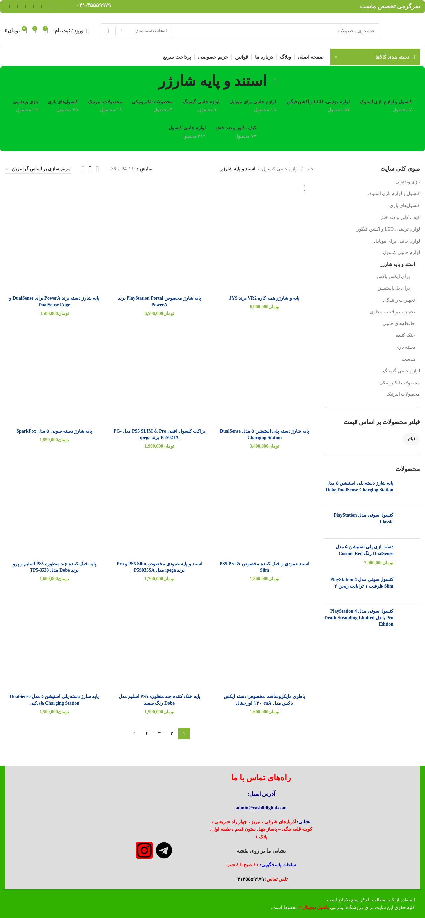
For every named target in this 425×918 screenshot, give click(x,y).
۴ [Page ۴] (147, 733)
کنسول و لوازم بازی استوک (394, 193)
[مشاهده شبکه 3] (90, 169)
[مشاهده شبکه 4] (82, 169)
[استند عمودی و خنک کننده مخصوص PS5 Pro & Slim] (264, 508)
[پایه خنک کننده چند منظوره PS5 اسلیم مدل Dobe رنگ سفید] (159, 641)
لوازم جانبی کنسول (401, 252)
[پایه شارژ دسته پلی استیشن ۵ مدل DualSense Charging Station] (264, 375)
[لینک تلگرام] (9, 6)
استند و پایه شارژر (397, 264)
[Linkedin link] (25, 6)
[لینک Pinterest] (33, 6)
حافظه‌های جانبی (399, 323)
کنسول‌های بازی (405, 205)
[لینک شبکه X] (41, 6)
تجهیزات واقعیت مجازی (392, 311)
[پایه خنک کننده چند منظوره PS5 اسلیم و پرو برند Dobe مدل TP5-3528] (54, 508)
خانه (309, 168)
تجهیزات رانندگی (399, 300)
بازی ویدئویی (407, 181)
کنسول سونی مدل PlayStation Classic (363, 518)
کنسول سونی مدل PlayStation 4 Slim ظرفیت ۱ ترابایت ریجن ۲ (361, 583)
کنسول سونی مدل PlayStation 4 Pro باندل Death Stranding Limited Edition (358, 618)
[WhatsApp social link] (17, 6)
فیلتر (411, 439)
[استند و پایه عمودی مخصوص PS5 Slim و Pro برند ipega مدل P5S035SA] (159, 508)
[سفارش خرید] (38, 169)
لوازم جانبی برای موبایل (397, 241)
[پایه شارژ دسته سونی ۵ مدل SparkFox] (54, 375)
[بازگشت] (275, 81)
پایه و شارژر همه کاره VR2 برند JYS (264, 298)
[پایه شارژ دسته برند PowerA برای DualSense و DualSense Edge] (54, 242)
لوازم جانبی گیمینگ (401, 370)
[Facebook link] (49, 6)
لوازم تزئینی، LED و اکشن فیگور (388, 229)
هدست (408, 359)
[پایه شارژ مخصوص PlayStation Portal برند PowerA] (159, 242)
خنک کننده (405, 335)
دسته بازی (405, 347)
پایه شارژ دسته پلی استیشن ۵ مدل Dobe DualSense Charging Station (359, 486)
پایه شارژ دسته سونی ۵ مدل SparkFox (54, 431)
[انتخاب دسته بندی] (143, 31)
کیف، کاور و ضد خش (399, 217)
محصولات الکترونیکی (399, 382)
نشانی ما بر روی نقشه (261, 851)
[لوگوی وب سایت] (403, 30)
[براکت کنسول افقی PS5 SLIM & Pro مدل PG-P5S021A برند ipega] (159, 375)
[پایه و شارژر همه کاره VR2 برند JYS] (264, 242)
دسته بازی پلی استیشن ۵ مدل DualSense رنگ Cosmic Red (365, 550)
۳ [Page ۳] (159, 733)
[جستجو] (240, 30)
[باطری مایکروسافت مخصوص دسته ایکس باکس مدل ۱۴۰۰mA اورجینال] (264, 641)
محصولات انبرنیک (403, 394)
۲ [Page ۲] (171, 733)
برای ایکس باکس (393, 276)
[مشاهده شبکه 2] (97, 169)
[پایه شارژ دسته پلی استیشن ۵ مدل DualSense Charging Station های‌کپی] (54, 641)
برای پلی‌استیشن (394, 288)
